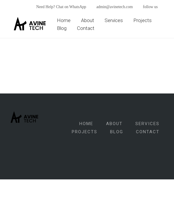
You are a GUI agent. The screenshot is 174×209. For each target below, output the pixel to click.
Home (64, 20)
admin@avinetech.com (114, 7)
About (87, 20)
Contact (85, 28)
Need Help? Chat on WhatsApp (61, 7)
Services (114, 20)
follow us (150, 7)
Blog (62, 28)
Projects (142, 20)
